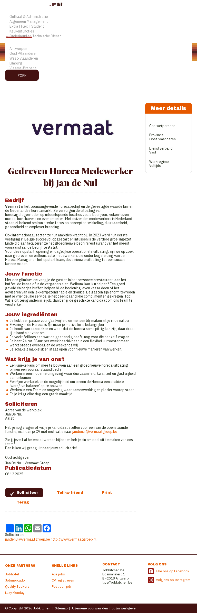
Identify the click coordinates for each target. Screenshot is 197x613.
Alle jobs (58, 574)
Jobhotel (12, 574)
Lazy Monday (14, 592)
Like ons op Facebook (172, 571)
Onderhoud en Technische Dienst (98, 36)
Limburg (98, 63)
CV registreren (63, 580)
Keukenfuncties (98, 31)
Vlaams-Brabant (98, 68)
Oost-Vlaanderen (98, 53)
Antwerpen (98, 48)
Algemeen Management (98, 21)
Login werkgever (124, 608)
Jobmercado (15, 580)
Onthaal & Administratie (98, 16)
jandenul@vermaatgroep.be (94, 431)
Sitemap (61, 608)
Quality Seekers (17, 586)
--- (98, 11)
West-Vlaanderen (98, 58)
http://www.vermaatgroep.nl (73, 539)
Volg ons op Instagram (173, 580)
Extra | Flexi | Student (98, 26)
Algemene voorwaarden (90, 608)
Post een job (61, 586)
